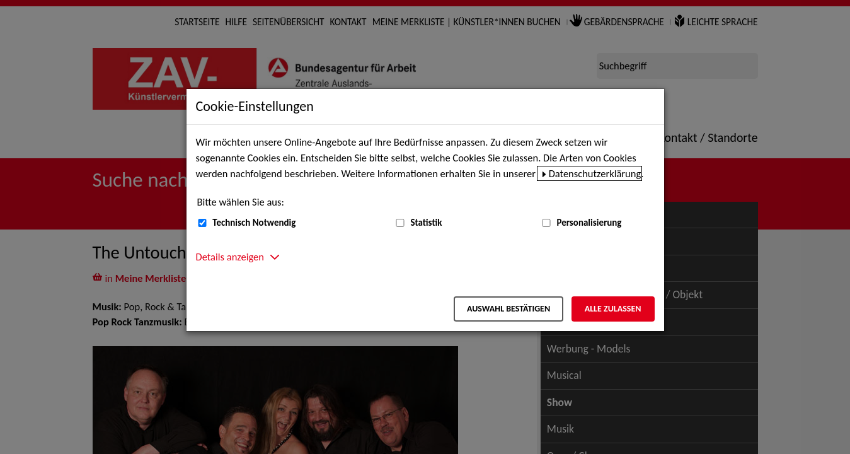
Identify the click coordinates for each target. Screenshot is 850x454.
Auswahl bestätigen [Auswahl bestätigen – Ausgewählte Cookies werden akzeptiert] (508, 308)
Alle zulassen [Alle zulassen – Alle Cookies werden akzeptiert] (613, 308)
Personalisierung (588, 222)
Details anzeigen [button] (230, 256)
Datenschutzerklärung (595, 173)
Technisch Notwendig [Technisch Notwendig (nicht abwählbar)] (254, 222)
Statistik (426, 222)
